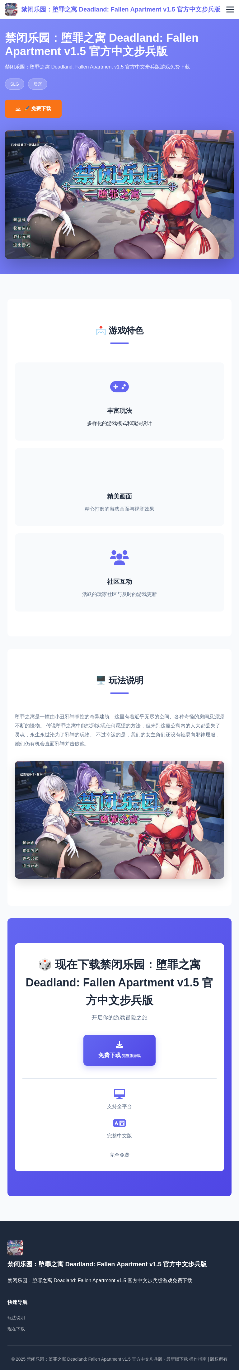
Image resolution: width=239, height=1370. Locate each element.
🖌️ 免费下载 (33, 108)
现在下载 (16, 1328)
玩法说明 (16, 1317)
